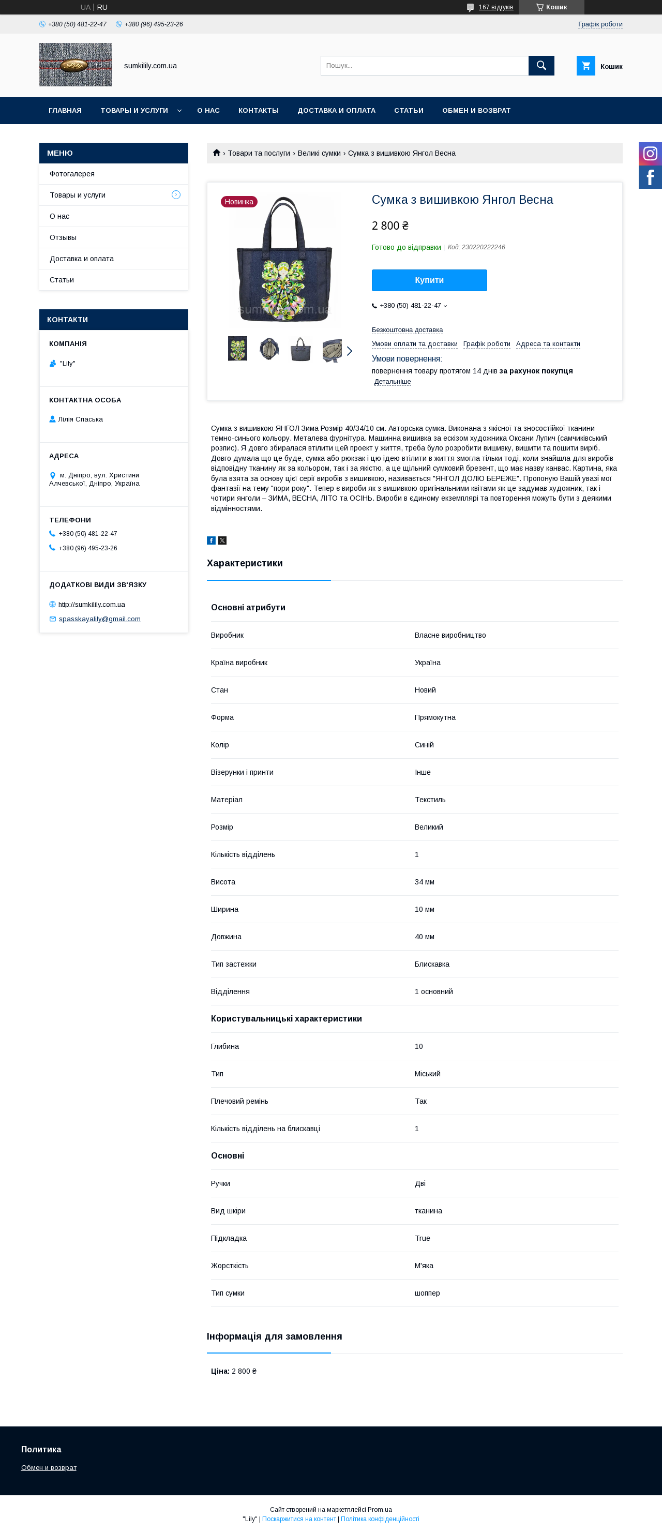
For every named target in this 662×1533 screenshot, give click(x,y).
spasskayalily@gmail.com (100, 619)
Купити (429, 280)
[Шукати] (541, 66)
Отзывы (63, 237)
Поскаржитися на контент (299, 1519)
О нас (208, 110)
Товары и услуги (134, 110)
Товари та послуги (259, 153)
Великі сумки (319, 153)
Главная (65, 110)
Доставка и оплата (336, 110)
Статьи (409, 110)
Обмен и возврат (476, 110)
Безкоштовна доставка (407, 330)
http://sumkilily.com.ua (91, 604)
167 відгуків (496, 7)
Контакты (258, 110)
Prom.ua (380, 1509)
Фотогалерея (72, 174)
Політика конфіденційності (380, 1519)
